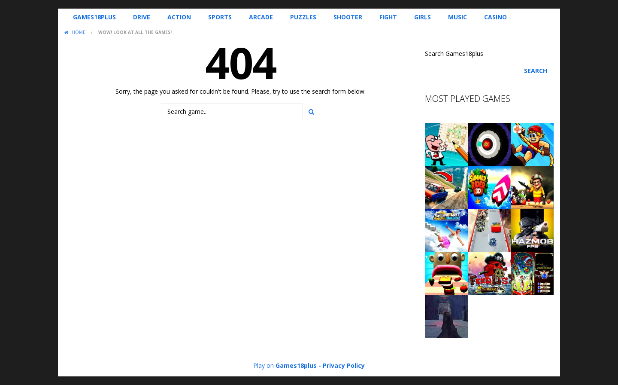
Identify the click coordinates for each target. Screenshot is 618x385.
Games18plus (94, 17)
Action (179, 17)
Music (457, 17)
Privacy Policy (344, 365)
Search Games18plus (454, 53)
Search (535, 71)
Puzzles (303, 17)
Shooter (347, 17)
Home (78, 32)
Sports (220, 17)
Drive (141, 17)
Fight (388, 17)
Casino (495, 17)
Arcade (261, 17)
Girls (422, 17)
